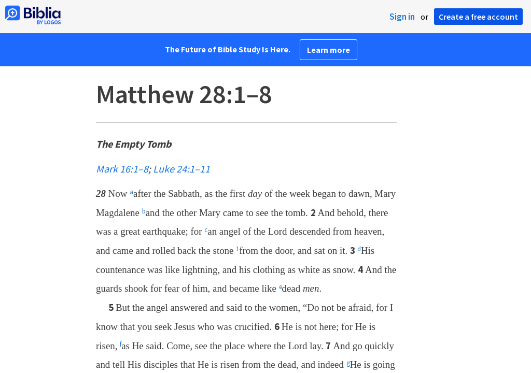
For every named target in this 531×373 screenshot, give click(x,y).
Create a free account (478, 16)
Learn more (328, 50)
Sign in (402, 16)
